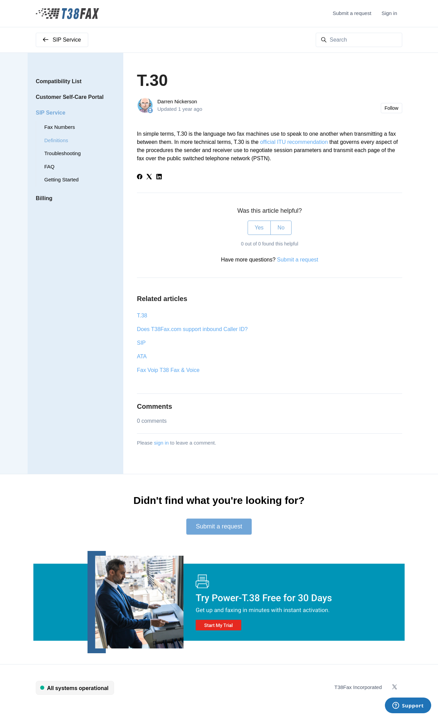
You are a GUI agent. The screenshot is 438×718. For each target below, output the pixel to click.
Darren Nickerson (177, 101)
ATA (142, 356)
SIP (141, 343)
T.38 (142, 315)
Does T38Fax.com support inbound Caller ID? (192, 329)
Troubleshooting (62, 153)
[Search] (359, 40)
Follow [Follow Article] (391, 108)
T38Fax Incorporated (358, 687)
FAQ (49, 166)
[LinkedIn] (159, 177)
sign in (161, 443)
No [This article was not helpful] (281, 227)
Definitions (56, 140)
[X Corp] (149, 177)
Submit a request (352, 13)
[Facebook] (139, 177)
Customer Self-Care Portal (70, 97)
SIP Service (50, 113)
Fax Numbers (59, 127)
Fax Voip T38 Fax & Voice (168, 370)
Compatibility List (58, 81)
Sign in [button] (389, 13)
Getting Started (61, 179)
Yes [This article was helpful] (259, 227)
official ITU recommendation (294, 142)
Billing (44, 198)
